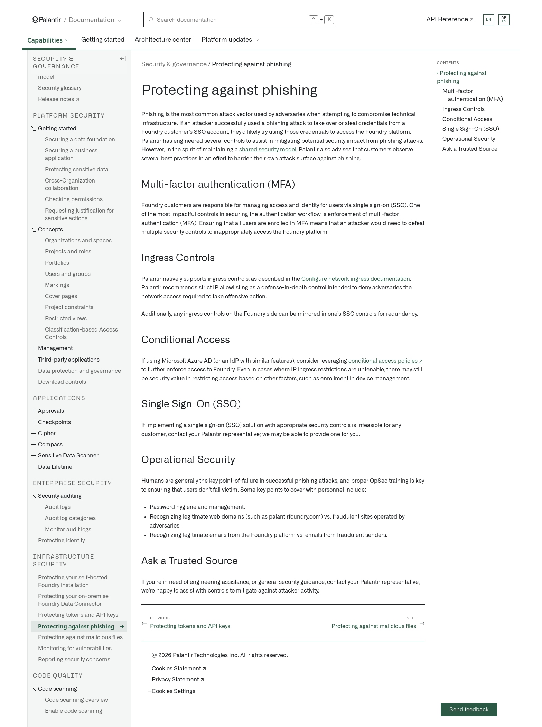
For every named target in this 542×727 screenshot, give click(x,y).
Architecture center (163, 40)
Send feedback (469, 709)
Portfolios (57, 263)
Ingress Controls (463, 109)
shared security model (267, 149)
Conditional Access (467, 119)
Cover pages (61, 296)
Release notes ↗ (58, 99)
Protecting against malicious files (80, 637)
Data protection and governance (79, 371)
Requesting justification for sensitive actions (79, 214)
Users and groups (68, 274)
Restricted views (66, 318)
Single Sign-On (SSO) (470, 129)
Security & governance (174, 65)
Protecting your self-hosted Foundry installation (73, 581)
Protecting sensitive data (76, 170)
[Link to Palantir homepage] (46, 19)
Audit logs (58, 507)
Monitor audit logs (68, 529)
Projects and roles (68, 251)
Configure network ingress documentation (355, 279)
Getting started (102, 40)
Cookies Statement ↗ (179, 668)
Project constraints (69, 307)
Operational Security (468, 139)
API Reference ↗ (450, 20)
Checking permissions (74, 199)
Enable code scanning (73, 711)
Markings (57, 285)
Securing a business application (71, 154)
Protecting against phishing (76, 626)
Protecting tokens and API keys (78, 615)
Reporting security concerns (74, 659)
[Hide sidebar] (122, 58)
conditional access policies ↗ (385, 361)
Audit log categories (70, 518)
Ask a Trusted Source (469, 149)
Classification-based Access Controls (81, 333)
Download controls (62, 382)
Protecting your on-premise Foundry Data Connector (73, 600)
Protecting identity (61, 540)
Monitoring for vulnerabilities (75, 648)
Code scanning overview (76, 700)
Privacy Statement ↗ (178, 679)
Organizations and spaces (78, 240)
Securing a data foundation (80, 139)
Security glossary (59, 88)
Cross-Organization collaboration (70, 184)
